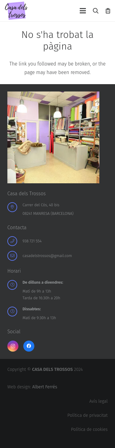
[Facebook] (28, 346)
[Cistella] (108, 10)
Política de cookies (89, 429)
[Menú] (83, 10)
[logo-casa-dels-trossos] (16, 11)
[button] (96, 10)
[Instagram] (12, 346)
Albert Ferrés (44, 387)
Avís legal (98, 401)
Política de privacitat (87, 415)
